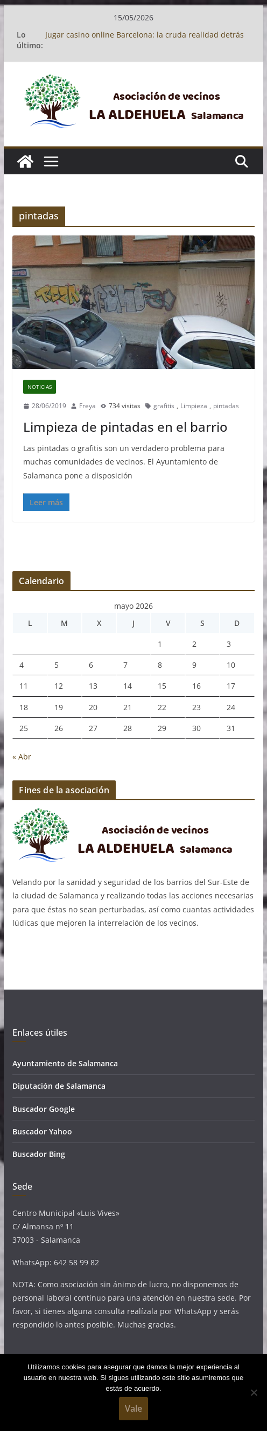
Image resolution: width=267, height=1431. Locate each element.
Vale (133, 1408)
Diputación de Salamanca (59, 1086)
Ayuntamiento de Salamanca (65, 1063)
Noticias (39, 386)
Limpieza (193, 405)
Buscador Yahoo (42, 1131)
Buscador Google (43, 1109)
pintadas (226, 405)
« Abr (21, 756)
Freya (87, 405)
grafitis (163, 405)
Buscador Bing (38, 1154)
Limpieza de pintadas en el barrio (125, 427)
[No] (253, 1392)
